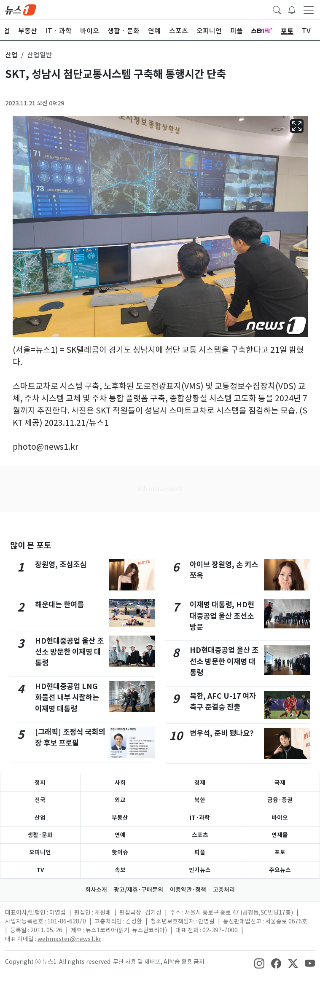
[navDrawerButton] (308, 9)
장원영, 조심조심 (60, 564)
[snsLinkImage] (259, 962)
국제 (279, 782)
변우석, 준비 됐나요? (222, 733)
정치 (40, 782)
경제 (199, 782)
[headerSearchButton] (277, 9)
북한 (199, 800)
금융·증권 (280, 800)
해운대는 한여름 (59, 604)
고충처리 (224, 889)
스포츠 (200, 835)
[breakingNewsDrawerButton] (292, 9)
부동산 (120, 817)
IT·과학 (200, 817)
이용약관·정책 (188, 889)
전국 (40, 800)
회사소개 (96, 889)
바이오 (280, 817)
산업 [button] (11, 55)
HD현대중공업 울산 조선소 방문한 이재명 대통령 (69, 652)
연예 (120, 835)
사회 (120, 782)
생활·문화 (40, 835)
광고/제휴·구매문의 (138, 889)
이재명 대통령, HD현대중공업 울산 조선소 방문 (222, 616)
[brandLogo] (20, 9)
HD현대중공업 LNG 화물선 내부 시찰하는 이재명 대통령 (67, 697)
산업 (40, 817)
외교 (120, 800)
